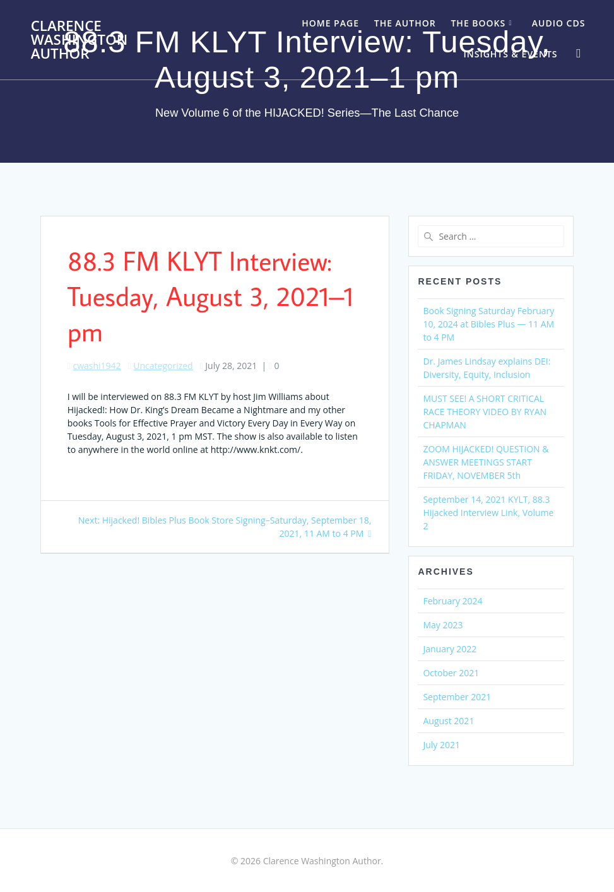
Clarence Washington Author (79, 40)
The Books (478, 23)
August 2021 (448, 721)
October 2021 (451, 673)
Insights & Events (510, 54)
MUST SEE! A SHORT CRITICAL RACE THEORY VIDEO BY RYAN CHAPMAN (484, 411)
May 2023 (443, 625)
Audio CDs (559, 23)
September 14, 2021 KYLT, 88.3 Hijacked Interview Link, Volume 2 (488, 512)
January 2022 (449, 649)
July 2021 (441, 745)
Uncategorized (162, 366)
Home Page (330, 23)
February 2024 (452, 601)
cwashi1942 (97, 366)
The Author (405, 23)
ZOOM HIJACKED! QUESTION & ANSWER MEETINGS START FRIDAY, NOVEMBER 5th (485, 462)
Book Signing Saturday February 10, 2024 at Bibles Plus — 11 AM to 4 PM (488, 324)
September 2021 (457, 697)
